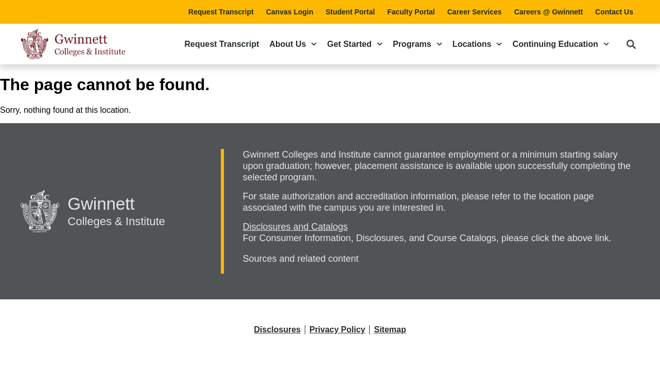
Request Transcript (221, 12)
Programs (417, 44)
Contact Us (614, 12)
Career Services (474, 12)
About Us (293, 44)
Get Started (355, 44)
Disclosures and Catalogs (295, 227)
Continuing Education (561, 44)
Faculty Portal (411, 12)
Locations (477, 44)
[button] (630, 44)
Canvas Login (290, 12)
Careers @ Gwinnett (548, 12)
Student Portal (350, 12)
